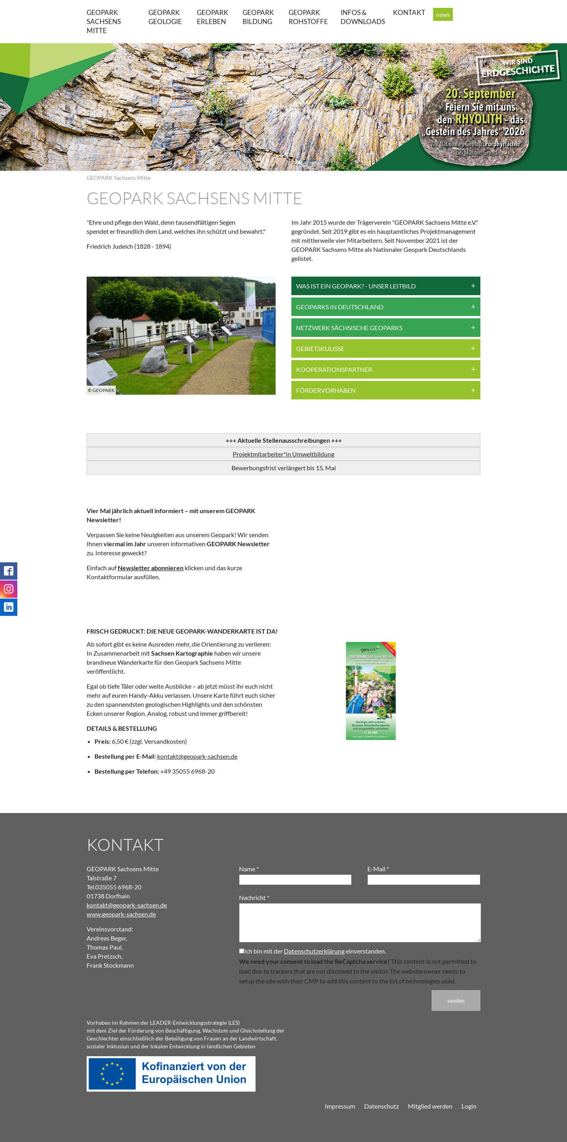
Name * (249, 868)
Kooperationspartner (334, 369)
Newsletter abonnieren (150, 567)
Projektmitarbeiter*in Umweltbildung (283, 454)
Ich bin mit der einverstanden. (312, 951)
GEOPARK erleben (212, 17)
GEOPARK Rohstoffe (308, 17)
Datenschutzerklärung (314, 951)
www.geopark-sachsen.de (121, 914)
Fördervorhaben (326, 390)
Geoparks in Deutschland (340, 306)
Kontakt (409, 12)
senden (456, 1000)
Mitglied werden (430, 1106)
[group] (181, 336)
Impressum (340, 1106)
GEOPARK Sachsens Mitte (104, 21)
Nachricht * (254, 897)
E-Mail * (378, 868)
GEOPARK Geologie (165, 17)
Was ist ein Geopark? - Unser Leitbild (356, 286)
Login (468, 1106)
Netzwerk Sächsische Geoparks (349, 327)
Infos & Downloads (363, 17)
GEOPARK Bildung (258, 17)
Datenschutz (381, 1106)
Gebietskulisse (320, 348)
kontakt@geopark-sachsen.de (197, 756)
